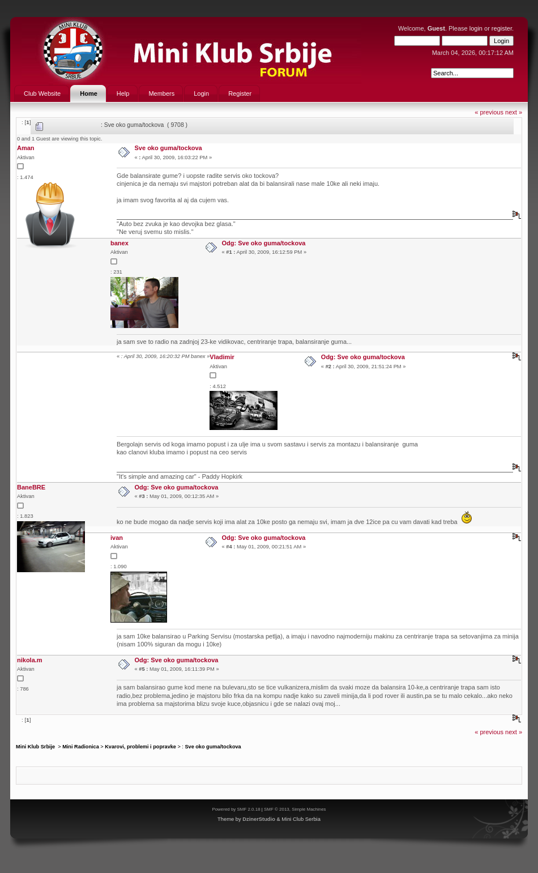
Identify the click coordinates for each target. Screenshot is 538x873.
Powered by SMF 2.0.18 (236, 809)
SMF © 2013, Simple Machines (295, 809)
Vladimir (222, 357)
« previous (489, 112)
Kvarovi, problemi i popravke (140, 746)
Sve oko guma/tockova (168, 147)
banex (119, 243)
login (476, 28)
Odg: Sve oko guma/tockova (264, 243)
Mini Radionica (80, 746)
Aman (26, 147)
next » (513, 112)
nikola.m (29, 660)
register (502, 28)
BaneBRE (31, 487)
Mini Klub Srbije (36, 746)
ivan (116, 537)
